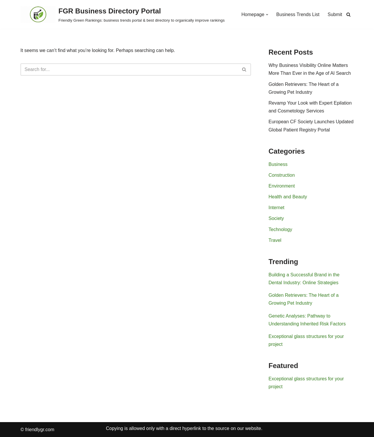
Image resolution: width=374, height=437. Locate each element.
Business (278, 164)
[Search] (348, 14)
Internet (276, 207)
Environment (282, 185)
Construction (282, 175)
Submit (335, 14)
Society (276, 218)
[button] (267, 14)
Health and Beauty (288, 196)
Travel (275, 240)
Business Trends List (298, 14)
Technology (280, 229)
